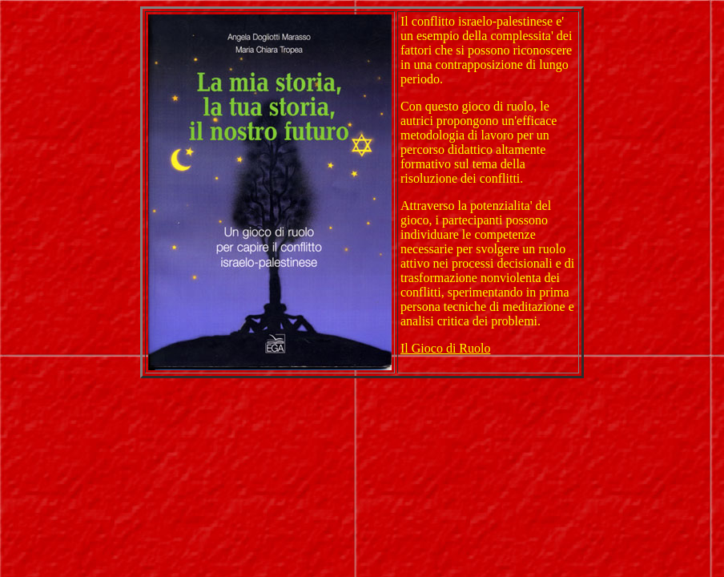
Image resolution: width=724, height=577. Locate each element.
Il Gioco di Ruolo (445, 348)
